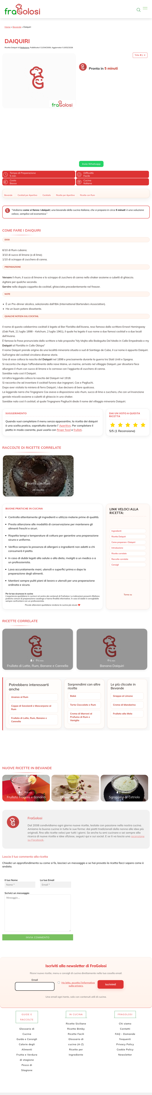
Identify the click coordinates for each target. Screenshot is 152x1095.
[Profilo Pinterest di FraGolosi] (74, 1083)
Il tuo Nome (20, 831)
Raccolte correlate (119, 506)
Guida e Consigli (27, 986)
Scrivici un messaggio (38, 859)
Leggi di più (85, 103)
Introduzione (117, 495)
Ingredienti (116, 478)
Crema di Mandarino (125, 652)
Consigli (115, 511)
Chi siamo (125, 971)
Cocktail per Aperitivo (27, 142)
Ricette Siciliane (76, 971)
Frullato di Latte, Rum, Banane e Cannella (30, 667)
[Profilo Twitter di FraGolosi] (64, 1083)
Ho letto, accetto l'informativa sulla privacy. (78, 932)
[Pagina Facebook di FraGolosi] (69, 1083)
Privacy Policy (125, 992)
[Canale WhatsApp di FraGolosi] (89, 1083)
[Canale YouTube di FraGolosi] (84, 1083)
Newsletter (125, 1002)
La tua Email (55, 831)
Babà (73, 643)
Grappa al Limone (123, 643)
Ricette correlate (119, 500)
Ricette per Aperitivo (65, 142)
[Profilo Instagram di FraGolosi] (79, 1083)
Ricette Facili (76, 981)
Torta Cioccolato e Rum (83, 652)
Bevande (17, 27)
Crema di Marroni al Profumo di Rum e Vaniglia (81, 664)
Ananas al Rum (20, 644)
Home (8, 27)
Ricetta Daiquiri (118, 483)
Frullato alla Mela (123, 661)
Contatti (125, 976)
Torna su (128, 541)
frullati (78, 377)
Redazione (24, 47)
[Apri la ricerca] (139, 10)
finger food (64, 377)
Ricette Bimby (76, 976)
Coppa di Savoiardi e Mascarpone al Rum (32, 655)
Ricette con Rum (87, 142)
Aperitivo (65, 372)
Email (35, 927)
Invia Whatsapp (91, 110)
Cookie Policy (125, 997)
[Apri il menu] (145, 9)
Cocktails (47, 142)
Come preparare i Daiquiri (123, 489)
